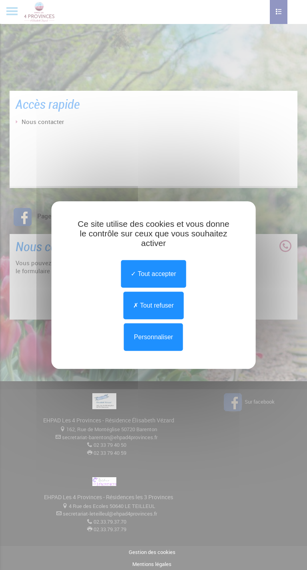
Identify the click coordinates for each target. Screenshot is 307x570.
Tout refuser (153, 305)
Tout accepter (153, 273)
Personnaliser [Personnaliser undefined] (153, 337)
